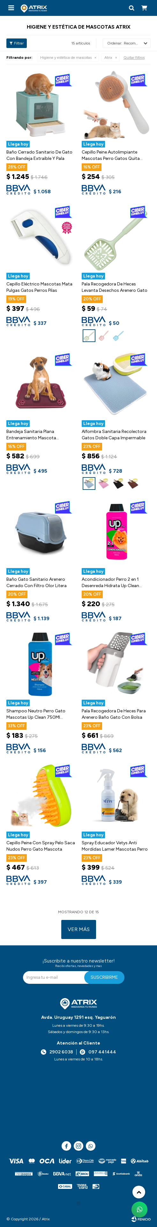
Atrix (108, 57)
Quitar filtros (134, 57)
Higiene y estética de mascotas (66, 57)
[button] (131, 8)
